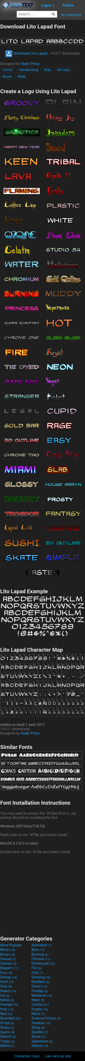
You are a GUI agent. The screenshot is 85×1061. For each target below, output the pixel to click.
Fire (36, 968)
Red (6, 1014)
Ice (4, 995)
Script (7, 1023)
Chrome (40, 959)
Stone (38, 1036)
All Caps (63, 70)
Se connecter (71, 15)
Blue (38, 949)
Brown (7, 954)
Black (7, 949)
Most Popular (11, 945)
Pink (7, 1009)
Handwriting (28, 70)
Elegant (9, 968)
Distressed (43, 963)
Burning (39, 954)
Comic (7, 70)
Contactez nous (26, 1056)
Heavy (8, 991)
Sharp (7, 1027)
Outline (40, 1004)
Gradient (40, 982)
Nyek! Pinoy (30, 64)
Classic (8, 963)
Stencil (8, 1036)
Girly (37, 973)
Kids (47, 70)
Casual (8, 959)
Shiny (38, 1027)
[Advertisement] (42, 894)
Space (7, 1032)
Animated (41, 945)
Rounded (10, 1018)
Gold (7, 982)
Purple (39, 1009)
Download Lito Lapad (26, 53)
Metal (7, 1000)
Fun (6, 973)
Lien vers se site (58, 1056)
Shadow (41, 1023)
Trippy (7, 1041)
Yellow (39, 1046)
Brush (7, 76)
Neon (38, 1000)
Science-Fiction (46, 1018)
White (7, 1046)
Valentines (42, 1041)
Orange (9, 1004)
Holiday (39, 991)
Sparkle (39, 1032)
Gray (6, 986)
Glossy (8, 977)
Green (39, 986)
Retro (38, 1014)
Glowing (41, 977)
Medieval (41, 995)
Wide (22, 76)
